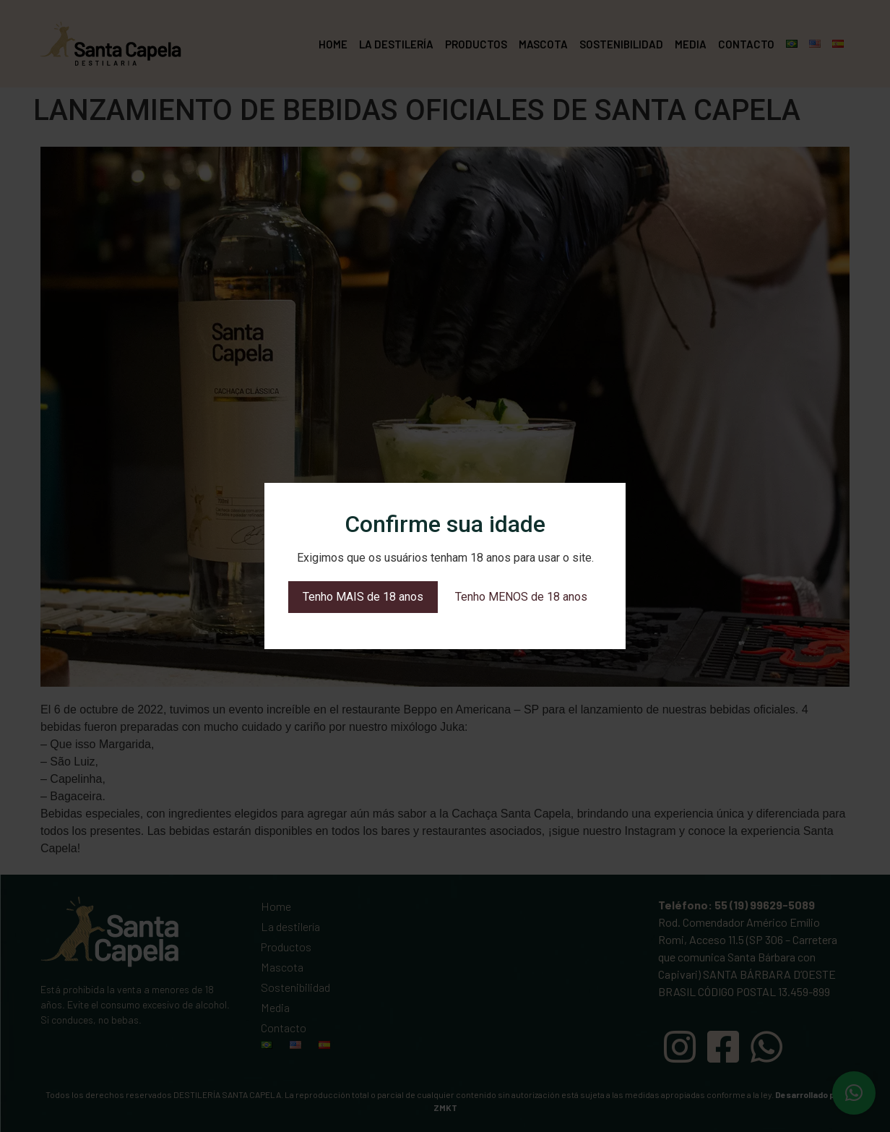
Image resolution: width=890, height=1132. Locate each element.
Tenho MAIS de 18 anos (363, 597)
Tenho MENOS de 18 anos (521, 597)
